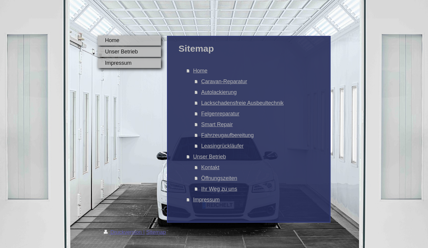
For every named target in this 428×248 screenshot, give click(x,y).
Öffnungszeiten (219, 178)
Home (200, 71)
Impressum (206, 200)
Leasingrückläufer (222, 146)
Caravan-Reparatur (224, 81)
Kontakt (210, 167)
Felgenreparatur (220, 114)
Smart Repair (217, 124)
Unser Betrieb (209, 157)
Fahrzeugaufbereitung (227, 135)
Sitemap (156, 232)
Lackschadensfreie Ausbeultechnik (242, 103)
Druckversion (123, 232)
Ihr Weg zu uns (219, 189)
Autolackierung (219, 92)
